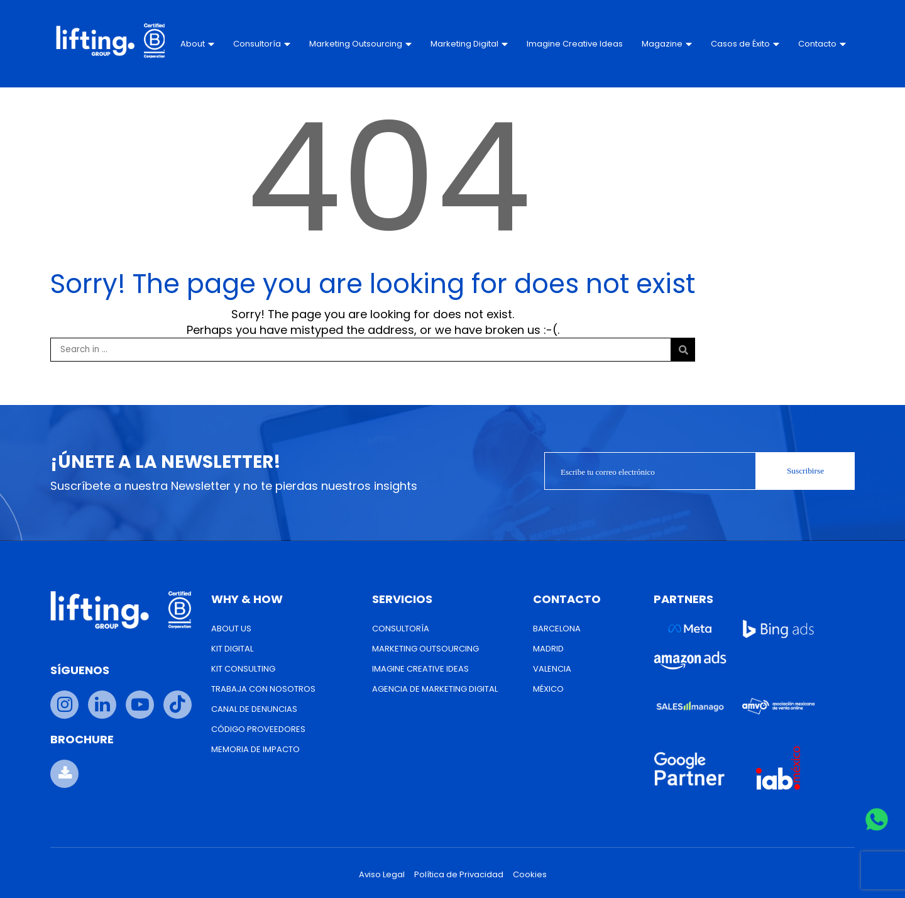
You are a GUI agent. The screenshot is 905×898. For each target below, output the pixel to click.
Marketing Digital (469, 44)
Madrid (548, 649)
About (197, 44)
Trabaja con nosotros (263, 689)
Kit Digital (232, 649)
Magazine (666, 44)
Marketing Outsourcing (360, 44)
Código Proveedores (258, 729)
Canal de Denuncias (254, 709)
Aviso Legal (382, 874)
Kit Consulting (243, 669)
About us (231, 629)
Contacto (821, 44)
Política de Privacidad (458, 874)
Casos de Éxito (744, 44)
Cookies (530, 874)
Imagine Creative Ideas (561, 44)
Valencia (552, 669)
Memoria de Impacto (255, 749)
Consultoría (261, 44)
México (548, 689)
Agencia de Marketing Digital (435, 689)
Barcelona (557, 629)
